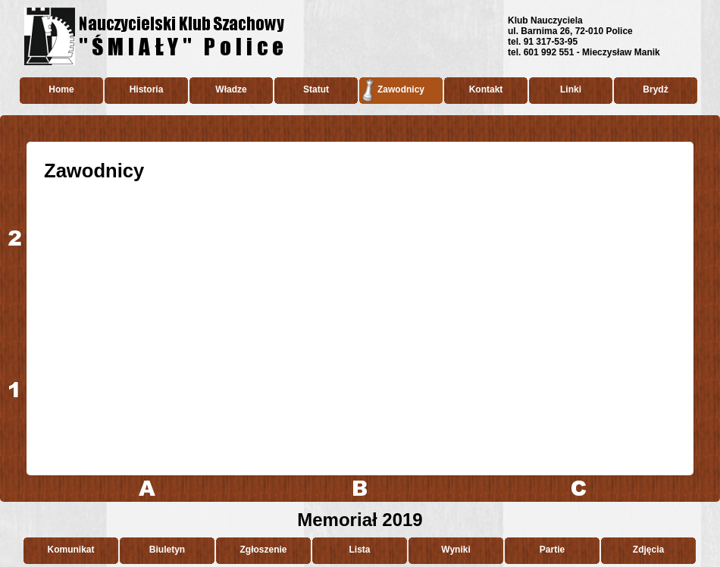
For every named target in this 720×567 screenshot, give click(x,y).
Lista (359, 549)
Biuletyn (167, 549)
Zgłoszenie (262, 549)
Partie (552, 549)
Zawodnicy (400, 89)
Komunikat (70, 549)
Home (61, 89)
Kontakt (486, 89)
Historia (147, 89)
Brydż (655, 89)
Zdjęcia (648, 549)
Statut (316, 89)
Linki (570, 89)
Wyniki (455, 549)
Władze (230, 89)
